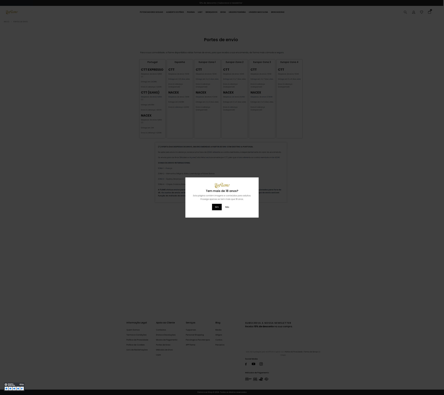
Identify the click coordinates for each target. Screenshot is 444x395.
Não (227, 207)
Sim (217, 207)
